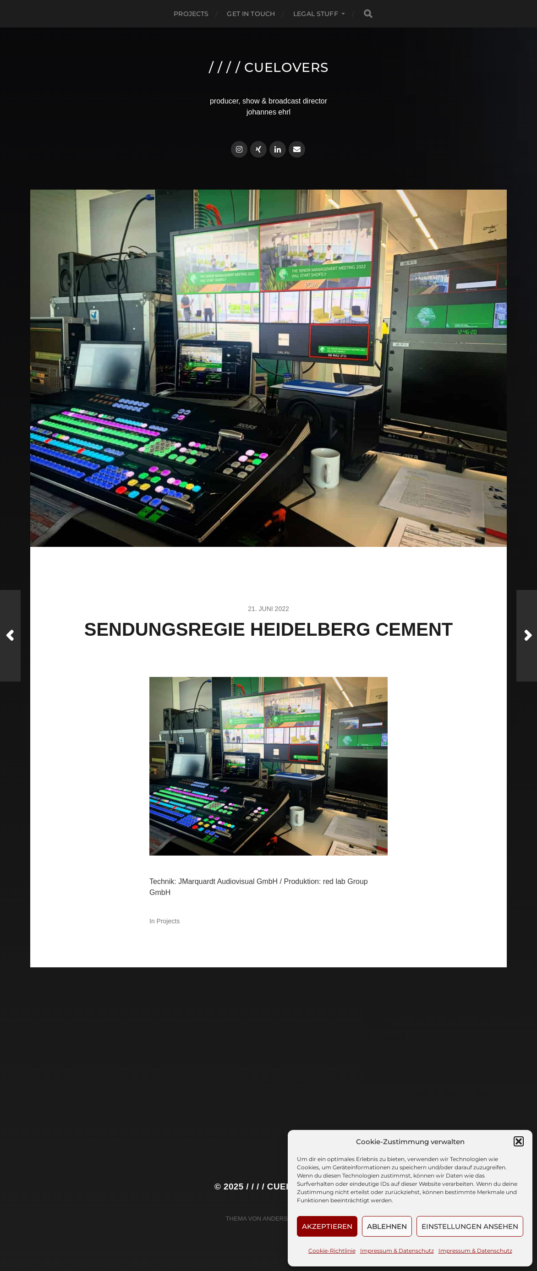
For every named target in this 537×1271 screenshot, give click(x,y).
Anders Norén (287, 1218)
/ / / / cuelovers (269, 67)
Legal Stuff (315, 14)
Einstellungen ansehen (470, 1226)
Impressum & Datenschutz (397, 1250)
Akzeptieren (327, 1226)
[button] (518, 1141)
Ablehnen (387, 1226)
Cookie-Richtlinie (332, 1250)
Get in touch (251, 14)
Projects (191, 14)
